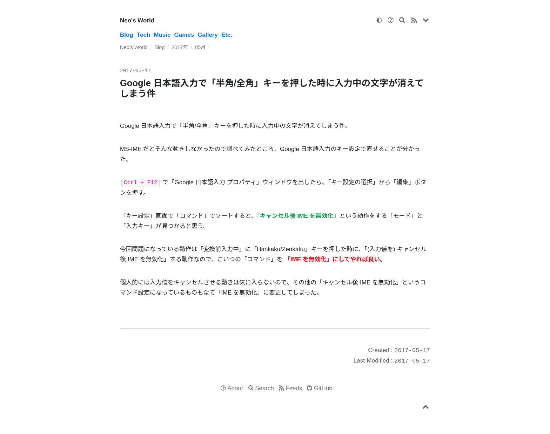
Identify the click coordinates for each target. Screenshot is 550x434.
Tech (143, 35)
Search (264, 388)
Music (162, 35)
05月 (200, 47)
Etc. (226, 35)
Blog (126, 35)
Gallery (207, 35)
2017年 (180, 47)
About (235, 388)
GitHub (323, 388)
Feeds (294, 388)
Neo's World (137, 20)
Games (184, 35)
